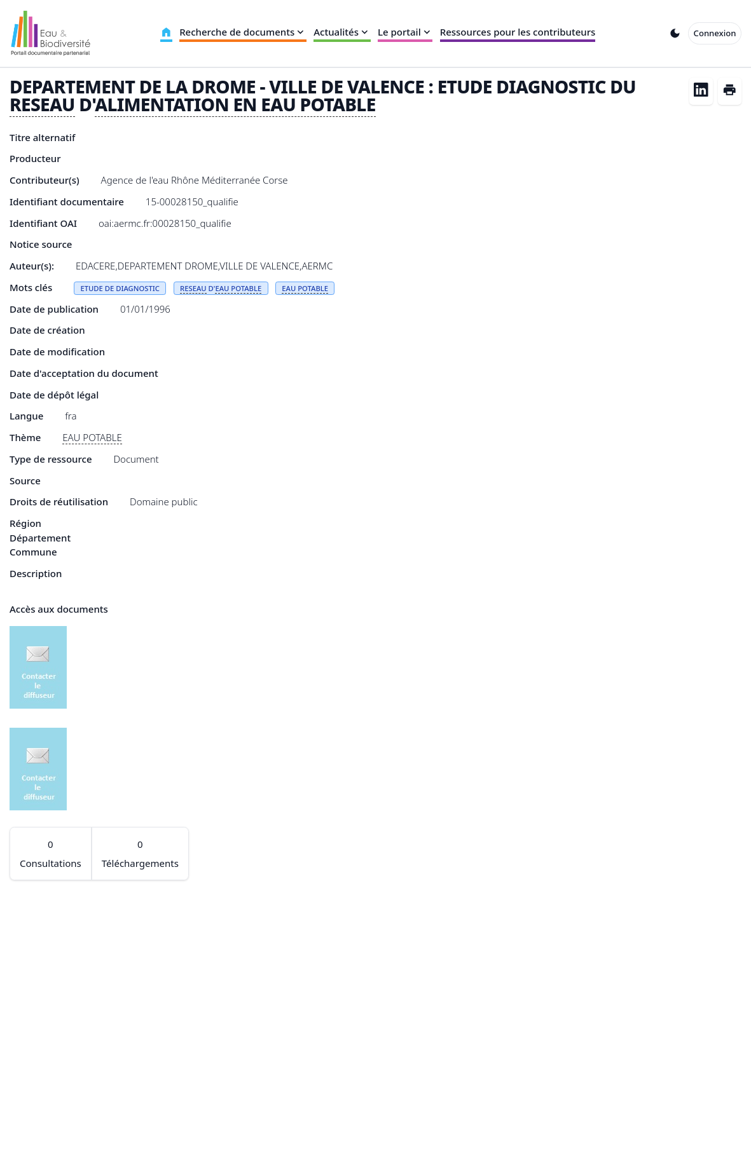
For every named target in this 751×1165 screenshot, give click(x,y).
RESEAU (42, 104)
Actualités (341, 31)
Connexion (715, 33)
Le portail (405, 31)
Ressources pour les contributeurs (518, 31)
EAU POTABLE (238, 288)
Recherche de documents (243, 31)
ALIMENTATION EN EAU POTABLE (235, 104)
